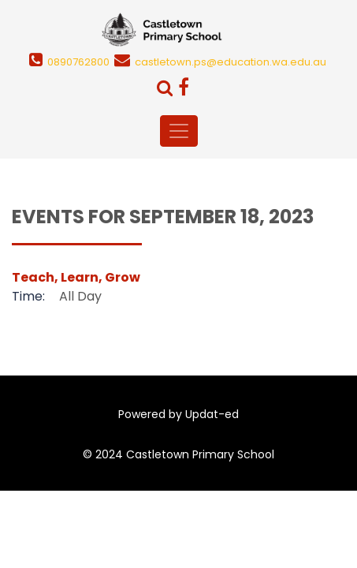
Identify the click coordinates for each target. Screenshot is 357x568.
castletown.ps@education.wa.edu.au (230, 61)
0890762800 (78, 61)
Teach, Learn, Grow (76, 277)
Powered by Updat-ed (178, 414)
